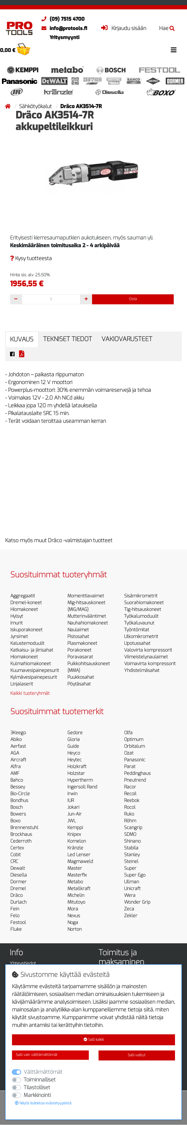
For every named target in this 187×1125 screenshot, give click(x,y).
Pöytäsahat (79, 684)
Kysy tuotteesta (31, 258)
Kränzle (75, 848)
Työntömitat (136, 630)
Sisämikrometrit (141, 596)
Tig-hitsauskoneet (142, 609)
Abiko (16, 739)
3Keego (18, 733)
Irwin (72, 794)
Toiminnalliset (40, 1079)
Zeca (129, 909)
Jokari (73, 807)
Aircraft (18, 760)
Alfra (15, 767)
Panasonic (134, 760)
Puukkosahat (80, 677)
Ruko (129, 814)
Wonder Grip (137, 902)
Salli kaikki (94, 1039)
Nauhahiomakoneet (87, 623)
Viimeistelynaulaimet (146, 657)
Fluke (16, 929)
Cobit (15, 855)
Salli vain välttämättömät (36, 1054)
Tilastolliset (37, 1087)
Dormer (18, 882)
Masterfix (77, 875)
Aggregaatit (22, 596)
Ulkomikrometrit (141, 636)
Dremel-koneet (26, 603)
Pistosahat (78, 636)
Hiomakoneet (24, 609)
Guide (73, 746)
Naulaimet (78, 630)
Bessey (17, 787)
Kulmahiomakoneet (30, 664)
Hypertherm (80, 780)
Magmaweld (80, 861)
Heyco (73, 753)
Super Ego (135, 875)
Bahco (16, 780)
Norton (74, 929)
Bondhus (19, 800)
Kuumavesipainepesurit (34, 670)
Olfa (128, 733)
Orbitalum (134, 746)
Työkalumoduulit (141, 616)
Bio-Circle (20, 794)
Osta (133, 299)
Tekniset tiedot (67, 339)
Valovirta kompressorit (148, 650)
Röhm (130, 821)
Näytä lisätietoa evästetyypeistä (43, 1103)
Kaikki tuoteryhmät (30, 693)
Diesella (18, 875)
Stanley (132, 855)
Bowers (18, 814)
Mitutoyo (76, 902)
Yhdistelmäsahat (141, 670)
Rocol (129, 807)
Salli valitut (137, 1055)
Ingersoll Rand (82, 787)
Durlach (18, 902)
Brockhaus (21, 834)
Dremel (18, 889)
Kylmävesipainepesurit (33, 677)
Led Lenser (78, 855)
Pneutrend (135, 780)
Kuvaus (21, 339)
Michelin (75, 895)
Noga (72, 922)
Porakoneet (79, 650)
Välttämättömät (43, 1072)
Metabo (75, 882)
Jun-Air (74, 814)
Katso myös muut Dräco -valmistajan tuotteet (58, 540)
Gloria (73, 739)
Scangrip (133, 828)
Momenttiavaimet (85, 596)
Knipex (74, 834)
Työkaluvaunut (139, 623)
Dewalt (17, 868)
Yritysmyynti (64, 37)
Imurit (16, 623)
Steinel (131, 861)
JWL (71, 821)
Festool (18, 922)
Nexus (73, 916)
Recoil (130, 794)
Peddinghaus (137, 773)
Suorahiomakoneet (144, 603)
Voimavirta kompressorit (150, 664)
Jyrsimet (19, 636)
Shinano (132, 841)
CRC (14, 861)
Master (74, 868)
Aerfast (18, 746)
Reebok (131, 800)
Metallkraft (78, 889)
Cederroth (20, 841)
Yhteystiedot (23, 963)
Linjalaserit (21, 684)
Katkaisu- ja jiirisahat (31, 650)
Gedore (75, 733)
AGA (14, 753)
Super (130, 868)
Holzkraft (77, 767)
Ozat (129, 753)
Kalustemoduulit (27, 643)
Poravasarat (80, 657)
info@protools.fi (62, 28)
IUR (70, 800)
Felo (14, 916)
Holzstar (76, 773)
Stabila (131, 848)
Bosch (16, 807)
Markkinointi (37, 1095)
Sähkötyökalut (36, 106)
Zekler (130, 916)
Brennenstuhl (24, 828)
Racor (130, 787)
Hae (167, 28)
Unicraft (132, 889)
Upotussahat (137, 643)
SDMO (130, 834)
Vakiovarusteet (126, 339)
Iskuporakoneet (26, 630)
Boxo (15, 821)
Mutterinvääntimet (86, 616)
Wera (129, 895)
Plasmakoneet (82, 643)
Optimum (133, 739)
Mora (72, 909)
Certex (17, 848)
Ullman (131, 882)
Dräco (16, 895)
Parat (129, 767)
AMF (14, 773)
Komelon (76, 841)
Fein (14, 909)
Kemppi (75, 828)
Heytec (74, 760)
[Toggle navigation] (174, 50)
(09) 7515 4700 (61, 19)
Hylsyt (16, 616)
